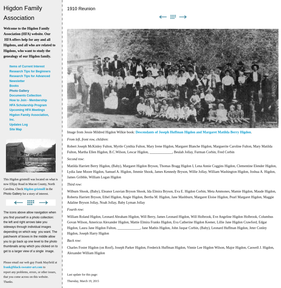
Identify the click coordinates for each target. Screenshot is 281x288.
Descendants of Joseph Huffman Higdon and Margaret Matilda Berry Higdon (193, 132)
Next (183, 17)
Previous (163, 17)
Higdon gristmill (34, 189)
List (173, 17)
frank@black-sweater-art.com (22, 267)
